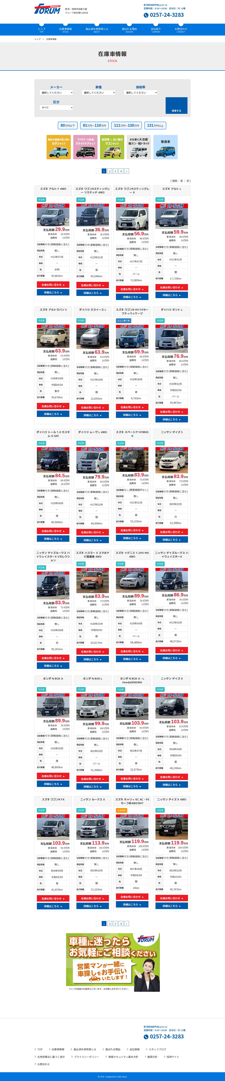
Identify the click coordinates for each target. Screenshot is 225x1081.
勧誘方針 (153, 1057)
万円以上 (155, 125)
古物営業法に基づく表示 (51, 1057)
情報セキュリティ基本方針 (123, 1057)
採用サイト (173, 1057)
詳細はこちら (51, 292)
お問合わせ (181, 29)
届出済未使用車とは (97, 29)
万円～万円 (94, 125)
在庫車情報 (65, 29)
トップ (41, 29)
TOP (39, 1049)
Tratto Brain (122, 1076)
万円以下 (68, 125)
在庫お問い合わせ (52, 285)
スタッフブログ (157, 1049)
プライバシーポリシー (86, 1057)
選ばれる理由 (129, 29)
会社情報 (135, 1049)
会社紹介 (156, 29)
